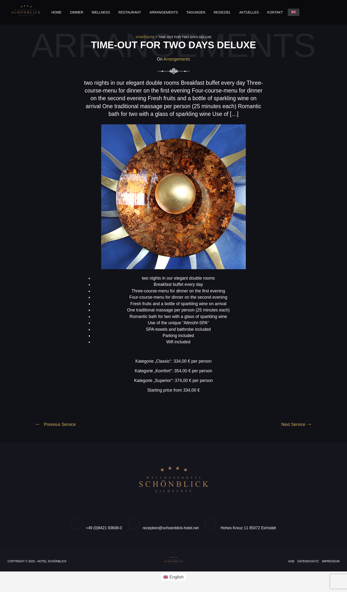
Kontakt (275, 12)
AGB (291, 563)
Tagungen (195, 12)
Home (56, 12)
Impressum (331, 563)
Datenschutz (308, 563)
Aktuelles (249, 12)
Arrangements (163, 12)
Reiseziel (222, 12)
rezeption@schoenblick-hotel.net (171, 530)
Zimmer (76, 12)
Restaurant (129, 12)
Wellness (101, 12)
